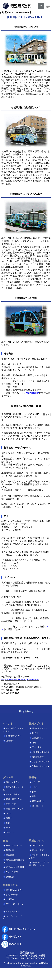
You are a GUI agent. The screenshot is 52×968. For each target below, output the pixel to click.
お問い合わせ (12, 894)
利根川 (35, 733)
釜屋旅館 (10, 850)
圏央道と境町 (38, 850)
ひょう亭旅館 (12, 872)
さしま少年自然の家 (40, 761)
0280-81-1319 (17, 958)
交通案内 (10, 899)
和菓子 (9, 823)
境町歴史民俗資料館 (40, 752)
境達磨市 (10, 740)
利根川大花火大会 (13, 736)
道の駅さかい (38, 738)
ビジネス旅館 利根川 (15, 867)
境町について (38, 845)
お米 (34, 792)
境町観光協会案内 (13, 890)
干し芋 (35, 787)
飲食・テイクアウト (14, 809)
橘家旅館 (10, 855)
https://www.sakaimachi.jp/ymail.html (20, 679)
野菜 (34, 796)
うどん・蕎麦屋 (13, 794)
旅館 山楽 (10, 877)
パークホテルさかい (14, 845)
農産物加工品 (38, 801)
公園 (34, 742)
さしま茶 (36, 782)
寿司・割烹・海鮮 (13, 799)
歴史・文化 (37, 747)
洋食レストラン (13, 782)
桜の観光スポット (39, 728)
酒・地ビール (38, 806)
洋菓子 (9, 818)
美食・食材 (11, 804)
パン (8, 827)
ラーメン (10, 832)
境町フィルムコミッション (18, 929)
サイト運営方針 (13, 911)
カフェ (9, 813)
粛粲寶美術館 (38, 757)
